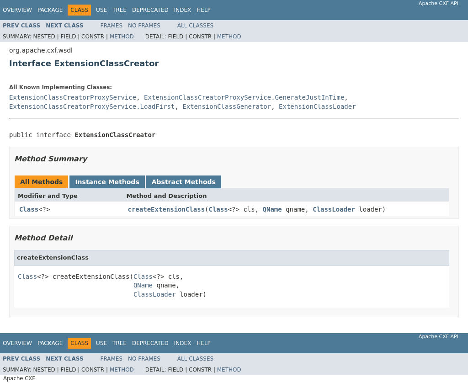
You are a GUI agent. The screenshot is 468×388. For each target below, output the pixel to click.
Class (28, 209)
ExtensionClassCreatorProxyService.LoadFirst (92, 106)
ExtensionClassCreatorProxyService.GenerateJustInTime (244, 97)
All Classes (195, 25)
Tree (119, 10)
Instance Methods (107, 182)
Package (50, 10)
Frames (112, 25)
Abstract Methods (184, 182)
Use (101, 10)
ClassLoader (334, 209)
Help (204, 10)
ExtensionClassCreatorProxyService (72, 97)
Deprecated (150, 10)
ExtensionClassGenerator (226, 106)
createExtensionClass (166, 209)
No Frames (144, 25)
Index (182, 10)
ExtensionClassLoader (317, 106)
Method (122, 36)
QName (272, 209)
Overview (17, 10)
